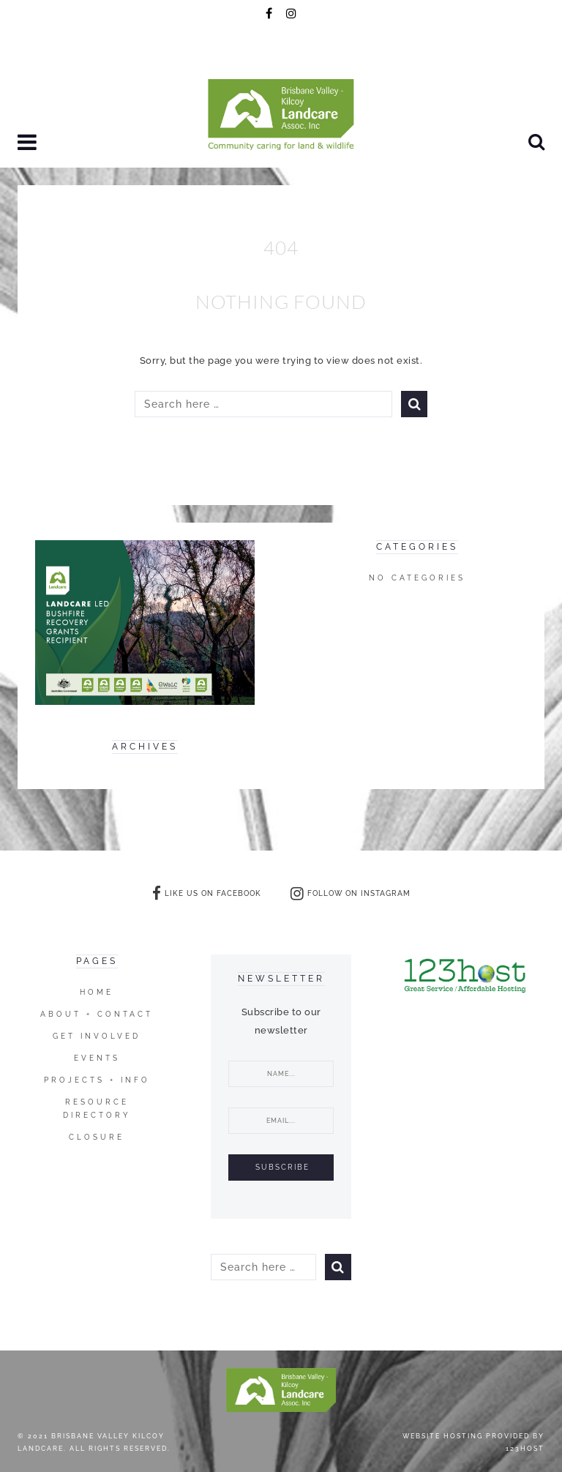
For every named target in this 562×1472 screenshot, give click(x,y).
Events (97, 1058)
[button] (29, 143)
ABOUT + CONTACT (96, 1014)
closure (96, 1137)
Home (96, 992)
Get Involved (96, 1036)
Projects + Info (97, 1080)
